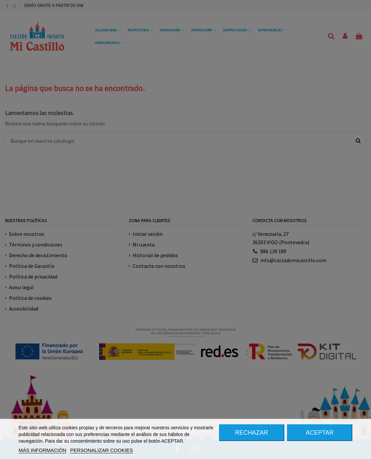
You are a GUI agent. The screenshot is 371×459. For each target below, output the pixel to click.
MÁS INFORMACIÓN (42, 450)
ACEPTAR (320, 432)
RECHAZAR (251, 432)
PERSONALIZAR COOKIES (101, 450)
